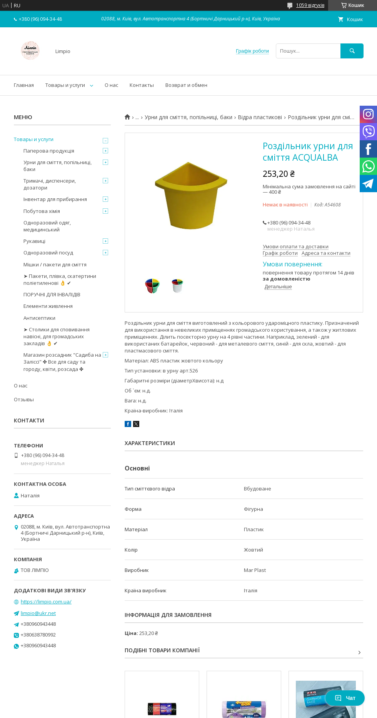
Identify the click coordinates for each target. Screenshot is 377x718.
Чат (345, 698)
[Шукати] (352, 50)
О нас (111, 84)
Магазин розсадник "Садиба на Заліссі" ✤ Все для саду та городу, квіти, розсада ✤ (62, 361)
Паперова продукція (48, 150)
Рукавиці (34, 241)
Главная (24, 84)
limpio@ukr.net (38, 613)
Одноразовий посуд (48, 252)
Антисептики (39, 317)
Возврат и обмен (186, 84)
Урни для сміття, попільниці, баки (188, 117)
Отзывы (24, 399)
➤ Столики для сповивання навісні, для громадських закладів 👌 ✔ (56, 336)
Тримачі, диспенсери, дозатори (49, 184)
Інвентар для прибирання (55, 199)
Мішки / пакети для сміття (55, 264)
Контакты (142, 84)
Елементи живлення (48, 305)
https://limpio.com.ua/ (46, 601)
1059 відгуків (310, 5)
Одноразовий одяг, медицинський (47, 226)
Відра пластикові (260, 117)
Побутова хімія (41, 211)
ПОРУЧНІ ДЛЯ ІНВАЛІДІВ (51, 294)
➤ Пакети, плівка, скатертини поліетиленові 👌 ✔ (59, 279)
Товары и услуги (65, 84)
